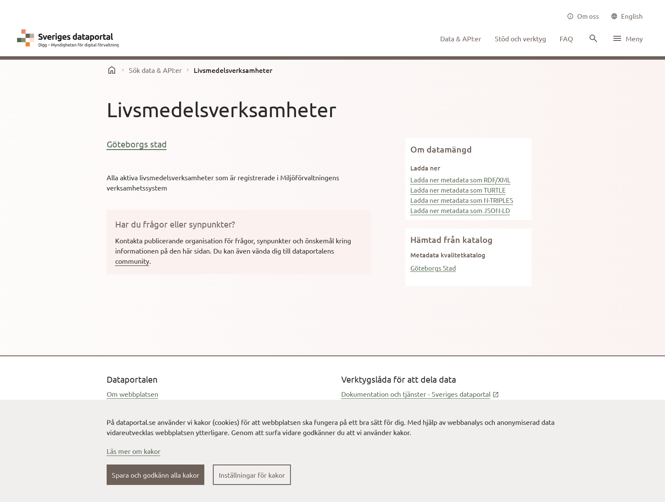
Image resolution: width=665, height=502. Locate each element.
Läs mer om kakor (133, 451)
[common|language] (627, 16)
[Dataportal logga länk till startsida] (70, 38)
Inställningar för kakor (252, 474)
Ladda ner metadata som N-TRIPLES (461, 200)
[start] (112, 70)
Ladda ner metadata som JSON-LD (460, 210)
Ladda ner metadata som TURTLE (458, 190)
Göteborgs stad (137, 143)
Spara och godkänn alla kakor (155, 474)
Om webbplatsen (132, 393)
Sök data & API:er (155, 70)
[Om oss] (583, 16)
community (132, 261)
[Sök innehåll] (592, 38)
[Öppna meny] (627, 38)
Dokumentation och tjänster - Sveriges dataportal (420, 393)
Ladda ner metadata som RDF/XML (460, 180)
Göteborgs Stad (433, 268)
